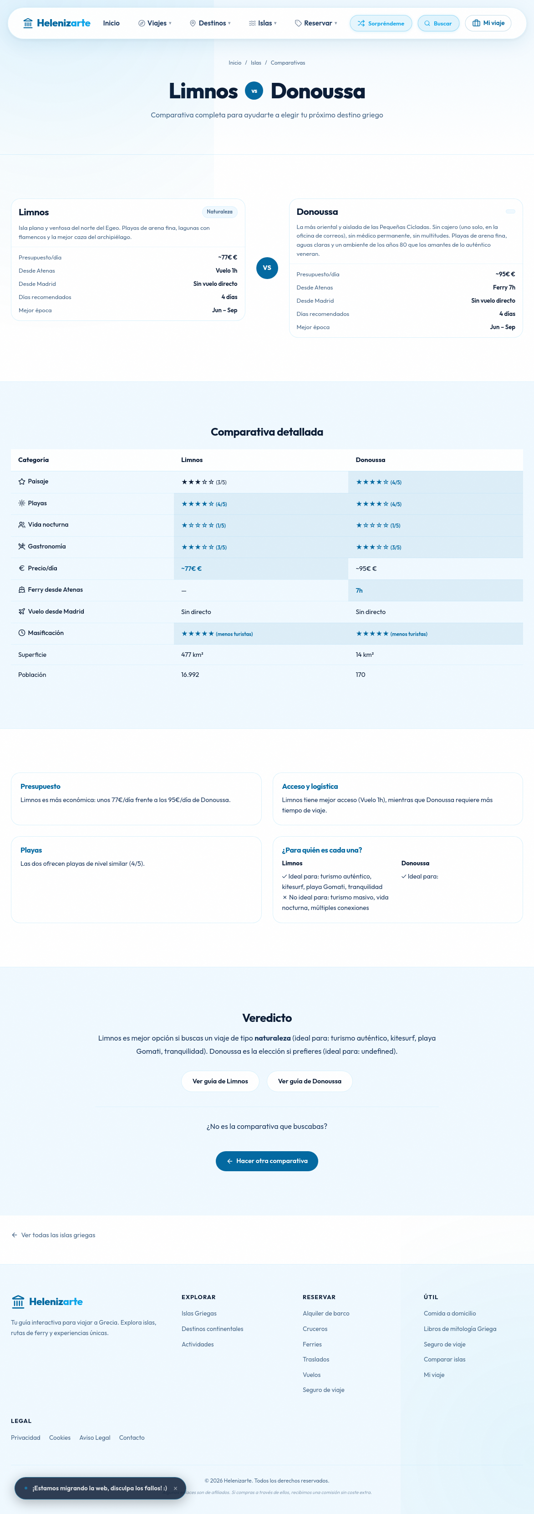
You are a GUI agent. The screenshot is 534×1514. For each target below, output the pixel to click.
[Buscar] (438, 23)
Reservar (316, 23)
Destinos (210, 23)
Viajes (154, 23)
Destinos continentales (213, 1329)
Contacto (132, 1437)
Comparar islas (445, 1359)
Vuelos (311, 1375)
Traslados (316, 1359)
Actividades (198, 1344)
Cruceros (315, 1329)
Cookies (60, 1437)
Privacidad (26, 1437)
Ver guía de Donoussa (310, 1081)
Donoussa (317, 90)
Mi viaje (434, 1375)
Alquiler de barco (326, 1313)
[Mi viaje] (488, 23)
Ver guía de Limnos (220, 1081)
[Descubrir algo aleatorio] (381, 23)
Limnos (203, 90)
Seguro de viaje (324, 1390)
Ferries (312, 1344)
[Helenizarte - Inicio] (56, 23)
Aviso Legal (94, 1437)
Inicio (111, 23)
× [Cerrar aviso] (175, 1488)
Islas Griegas (199, 1313)
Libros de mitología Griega (460, 1329)
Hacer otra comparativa (272, 1161)
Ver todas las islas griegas (58, 1235)
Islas (262, 23)
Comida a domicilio (450, 1313)
